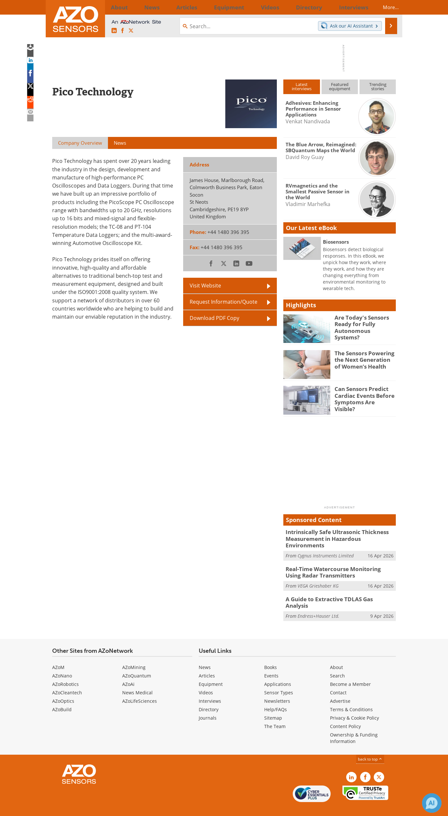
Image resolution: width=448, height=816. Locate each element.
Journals (208, 704)
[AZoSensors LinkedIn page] (114, 30)
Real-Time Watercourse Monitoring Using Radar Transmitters (336, 563)
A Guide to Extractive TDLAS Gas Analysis (335, 589)
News (205, 654)
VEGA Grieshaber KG (318, 576)
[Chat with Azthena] (432, 803)
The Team (275, 713)
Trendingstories (377, 86)
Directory (208, 696)
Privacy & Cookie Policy (354, 704)
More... (385, 7)
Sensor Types (278, 679)
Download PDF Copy (214, 318)
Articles (207, 662)
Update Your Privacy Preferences (101, 808)
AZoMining (134, 654)
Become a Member (350, 670)
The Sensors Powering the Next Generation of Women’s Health (363, 359)
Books (270, 654)
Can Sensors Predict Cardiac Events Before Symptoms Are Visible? (362, 394)
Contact (338, 679)
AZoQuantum (136, 662)
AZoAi (128, 670)
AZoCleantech (67, 679)
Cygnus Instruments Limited (326, 547)
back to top (370, 745)
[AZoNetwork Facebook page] (122, 30)
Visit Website (205, 285)
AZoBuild (62, 696)
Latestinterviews (302, 86)
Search (337, 662)
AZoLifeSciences (139, 687)
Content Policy (345, 713)
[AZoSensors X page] (131, 30)
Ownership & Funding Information (354, 724)
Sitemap (273, 704)
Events (271, 662)
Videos (206, 679)
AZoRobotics (65, 670)
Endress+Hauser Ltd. (318, 599)
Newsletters (277, 687)
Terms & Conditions (351, 696)
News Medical (137, 679)
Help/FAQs (275, 696)
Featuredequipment (339, 86)
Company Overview (80, 143)
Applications (277, 670)
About (336, 654)
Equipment (211, 670)
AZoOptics (63, 687)
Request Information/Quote (223, 301)
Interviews (210, 687)
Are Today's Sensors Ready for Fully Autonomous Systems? (362, 323)
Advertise (340, 687)
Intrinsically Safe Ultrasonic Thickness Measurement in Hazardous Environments (337, 535)
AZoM (58, 654)
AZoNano (62, 662)
